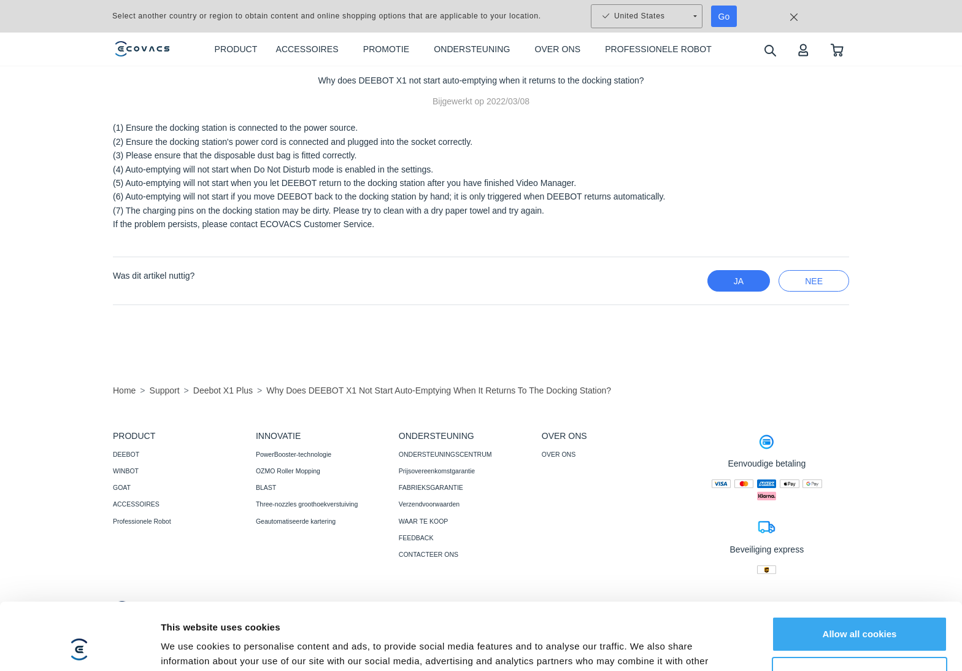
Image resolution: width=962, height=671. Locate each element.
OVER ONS (558, 454)
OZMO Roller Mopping (288, 471)
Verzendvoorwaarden (429, 504)
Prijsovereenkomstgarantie (437, 471)
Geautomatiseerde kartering (296, 521)
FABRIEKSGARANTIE (431, 487)
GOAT (122, 487)
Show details (189, 647)
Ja (739, 281)
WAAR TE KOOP (423, 521)
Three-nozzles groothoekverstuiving (307, 504)
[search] (770, 50)
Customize (860, 611)
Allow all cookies (860, 571)
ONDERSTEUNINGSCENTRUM (445, 454)
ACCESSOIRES (136, 504)
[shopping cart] (837, 49)
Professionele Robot (142, 521)
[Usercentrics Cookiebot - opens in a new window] (79, 647)
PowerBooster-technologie (293, 454)
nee (814, 281)
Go (724, 16)
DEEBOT (126, 454)
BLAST (266, 487)
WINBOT (126, 471)
